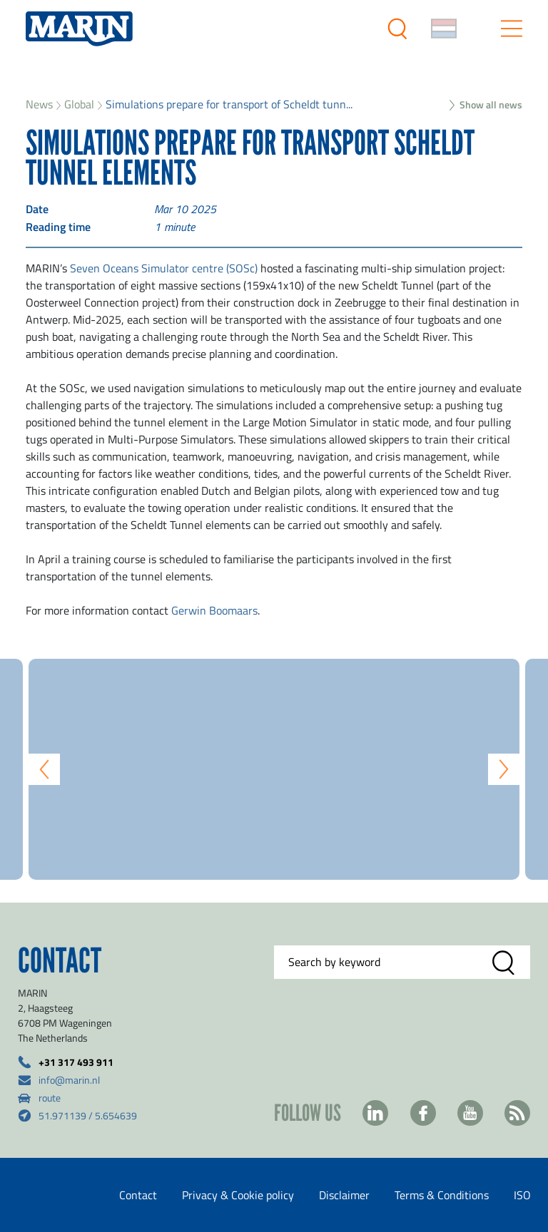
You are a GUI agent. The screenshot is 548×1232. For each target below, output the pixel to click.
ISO (522, 1195)
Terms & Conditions (442, 1195)
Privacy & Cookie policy (238, 1195)
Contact (138, 1195)
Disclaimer (344, 1195)
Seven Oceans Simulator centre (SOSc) (162, 268)
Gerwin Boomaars (214, 610)
